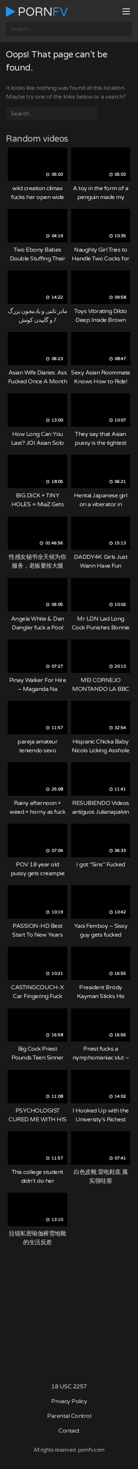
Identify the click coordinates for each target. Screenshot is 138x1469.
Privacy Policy (69, 1401)
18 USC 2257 (69, 1386)
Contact (69, 1430)
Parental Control (69, 1416)
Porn (37, 12)
